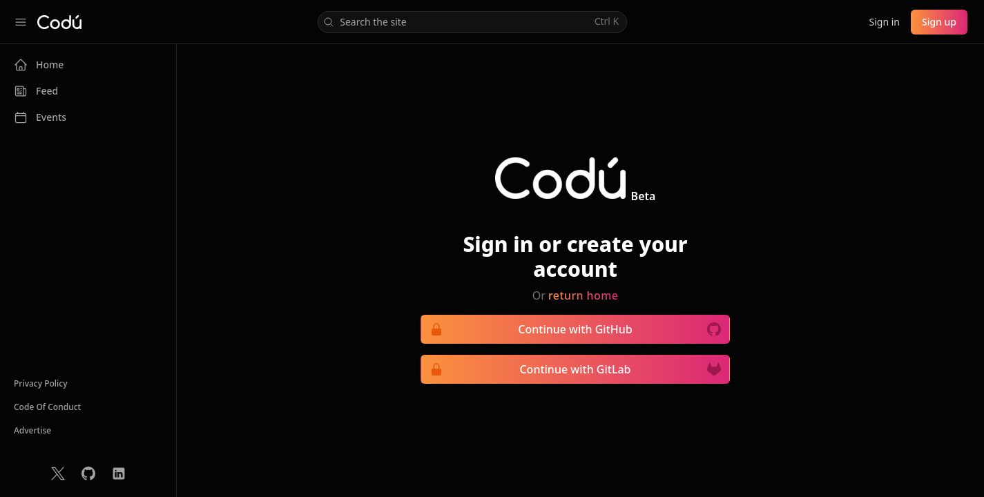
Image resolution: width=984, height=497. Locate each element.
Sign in (884, 21)
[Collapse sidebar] (21, 22)
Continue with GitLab (575, 369)
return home (583, 295)
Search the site (471, 21)
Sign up (939, 21)
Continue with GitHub (575, 329)
